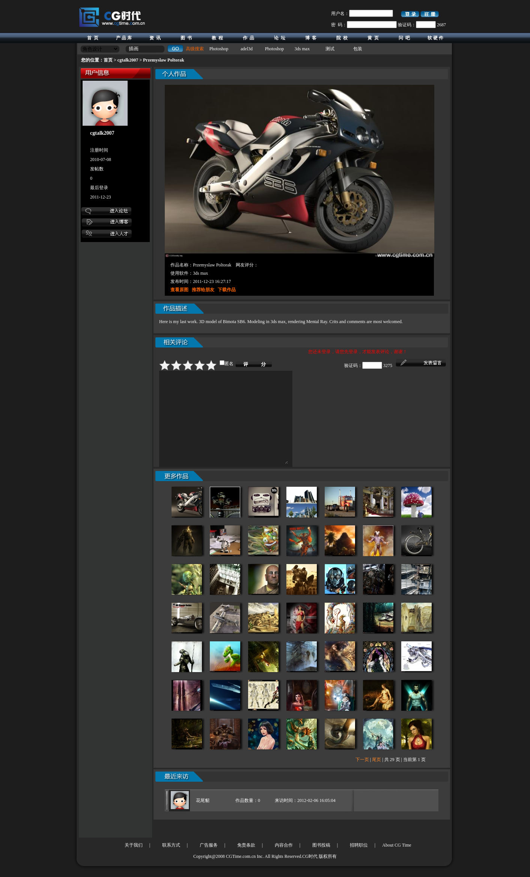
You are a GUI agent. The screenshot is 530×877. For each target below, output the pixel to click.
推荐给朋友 (203, 289)
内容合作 (284, 845)
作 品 (248, 38)
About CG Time (396, 845)
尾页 (376, 777)
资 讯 (155, 38)
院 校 (342, 38)
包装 (357, 48)
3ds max (302, 48)
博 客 (310, 38)
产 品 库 (124, 38)
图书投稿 (321, 845)
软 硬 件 (435, 38)
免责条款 (246, 845)
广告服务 (209, 845)
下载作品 (227, 289)
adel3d (247, 48)
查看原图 (179, 289)
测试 (329, 48)
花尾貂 (202, 818)
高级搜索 (195, 48)
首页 (108, 60)
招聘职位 (359, 845)
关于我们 (134, 845)
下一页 (362, 777)
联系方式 (171, 845)
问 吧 (404, 38)
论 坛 (279, 38)
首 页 (92, 38)
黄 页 (373, 38)
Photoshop (219, 48)
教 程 (217, 38)
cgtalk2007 (127, 60)
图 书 (186, 38)
